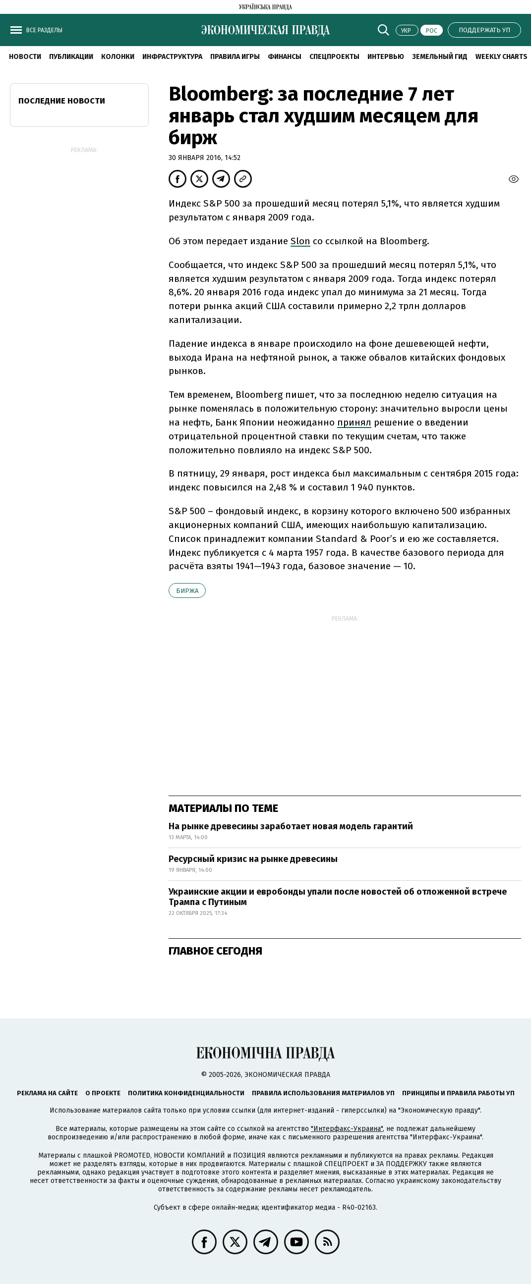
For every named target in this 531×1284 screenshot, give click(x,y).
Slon (300, 241)
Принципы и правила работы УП (458, 1093)
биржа (187, 590)
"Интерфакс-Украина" (347, 1128)
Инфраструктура (172, 57)
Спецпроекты (334, 57)
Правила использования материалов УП (323, 1093)
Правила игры (235, 57)
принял (354, 422)
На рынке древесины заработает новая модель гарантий (291, 826)
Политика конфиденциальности (186, 1093)
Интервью (385, 57)
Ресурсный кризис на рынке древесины (253, 859)
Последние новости (61, 101)
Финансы (284, 57)
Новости (25, 57)
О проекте (102, 1093)
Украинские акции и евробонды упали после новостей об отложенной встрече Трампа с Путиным (338, 897)
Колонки (117, 57)
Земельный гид (440, 57)
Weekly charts (501, 57)
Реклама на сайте (47, 1093)
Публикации (71, 57)
